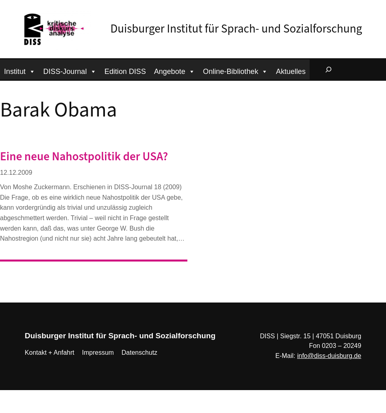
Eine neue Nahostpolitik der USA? (84, 157)
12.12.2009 (16, 172)
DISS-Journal (69, 70)
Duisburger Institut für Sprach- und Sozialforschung (236, 28)
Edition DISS (125, 71)
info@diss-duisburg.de (329, 355)
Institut (19, 70)
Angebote (174, 70)
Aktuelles (291, 71)
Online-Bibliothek (235, 70)
